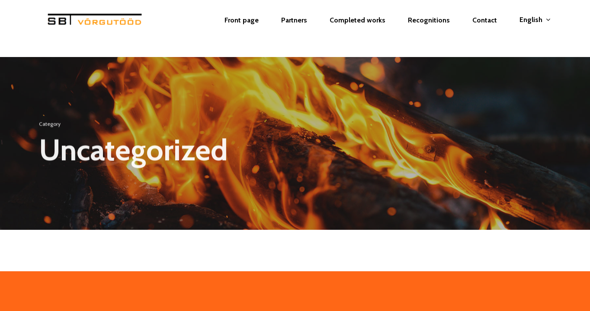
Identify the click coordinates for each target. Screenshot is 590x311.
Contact (484, 28)
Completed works (357, 28)
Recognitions (429, 28)
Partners (294, 28)
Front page (241, 28)
